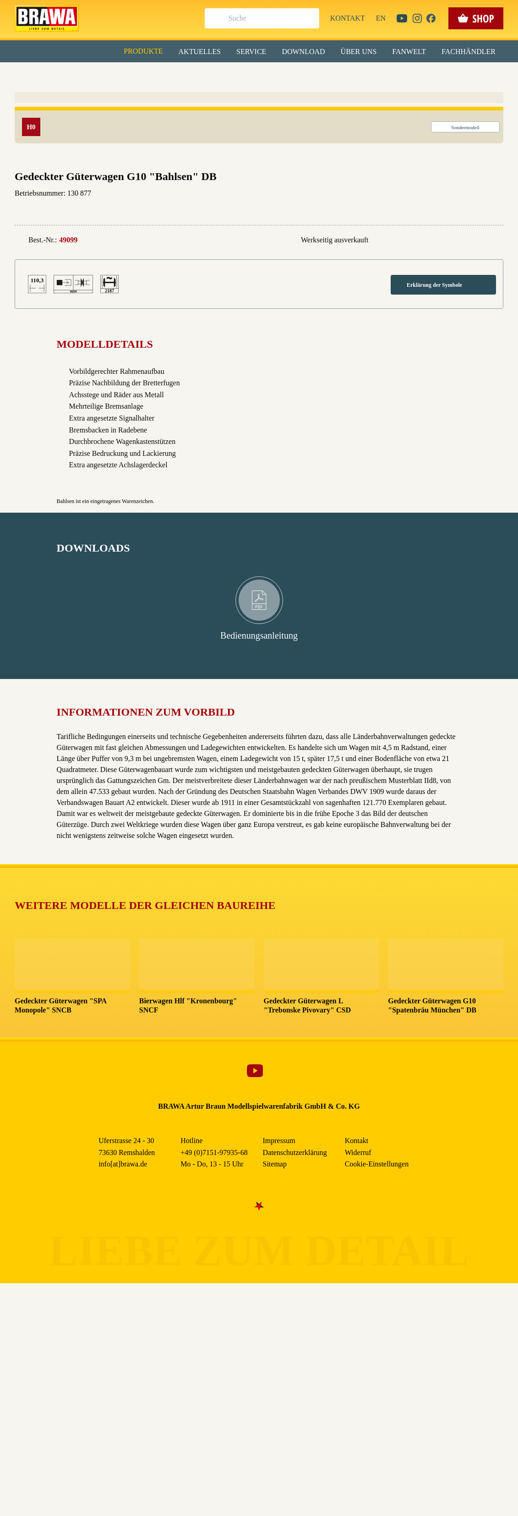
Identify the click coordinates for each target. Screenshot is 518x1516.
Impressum (290, 210)
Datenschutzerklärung (337, 210)
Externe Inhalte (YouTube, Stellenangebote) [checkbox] (220, 95)
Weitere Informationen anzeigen (259, 190)
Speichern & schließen (259, 145)
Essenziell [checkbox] (178, 75)
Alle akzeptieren (259, 119)
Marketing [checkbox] (221, 75)
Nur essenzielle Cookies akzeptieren (259, 170)
